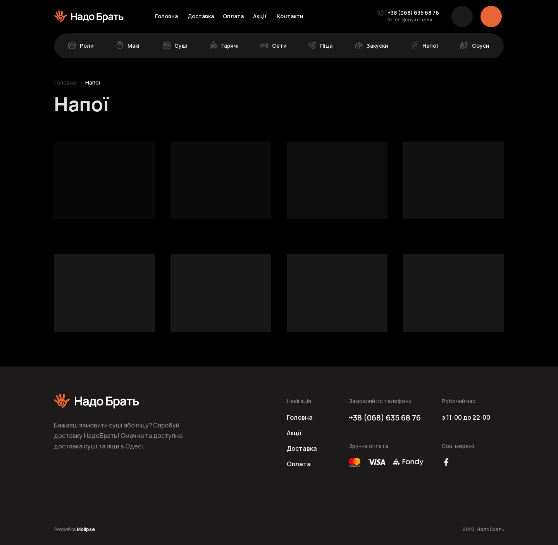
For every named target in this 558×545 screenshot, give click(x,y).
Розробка (74, 529)
